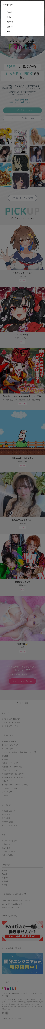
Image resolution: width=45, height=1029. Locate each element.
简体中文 (10, 22)
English (9, 17)
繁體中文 (10, 27)
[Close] (41, 4)
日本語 (9, 12)
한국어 (9, 31)
